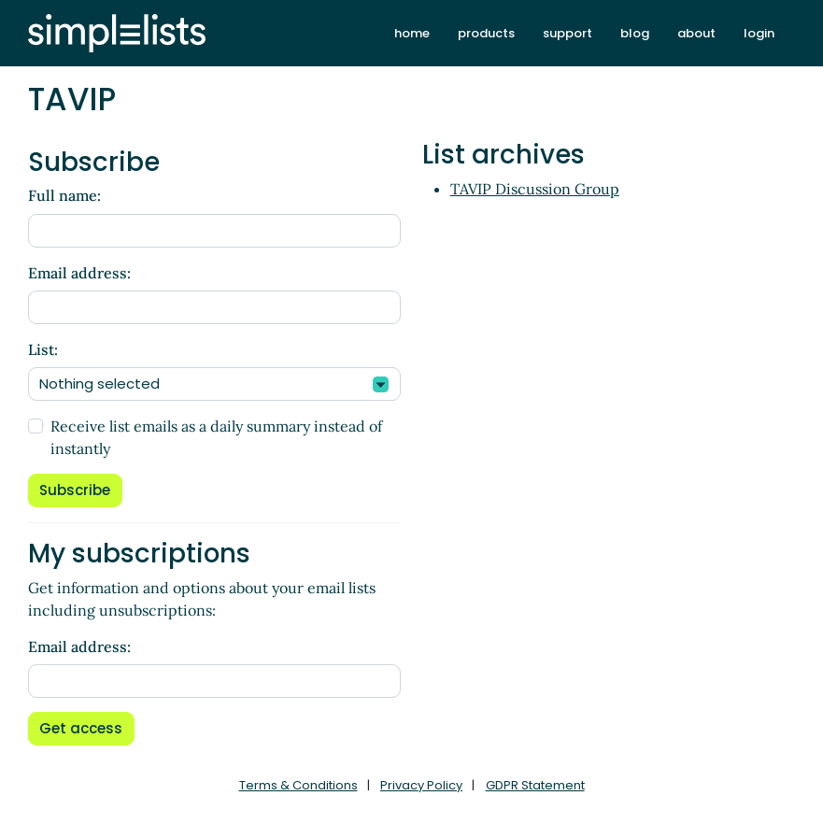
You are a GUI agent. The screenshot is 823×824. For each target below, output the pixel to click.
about (696, 33)
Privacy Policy (421, 785)
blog (634, 33)
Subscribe (74, 490)
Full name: (64, 195)
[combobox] (214, 384)
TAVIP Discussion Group (534, 188)
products (486, 33)
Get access (80, 728)
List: (43, 349)
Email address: (79, 272)
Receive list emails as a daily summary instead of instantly (216, 437)
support (567, 33)
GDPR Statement (535, 785)
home (412, 33)
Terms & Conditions (298, 785)
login (759, 33)
